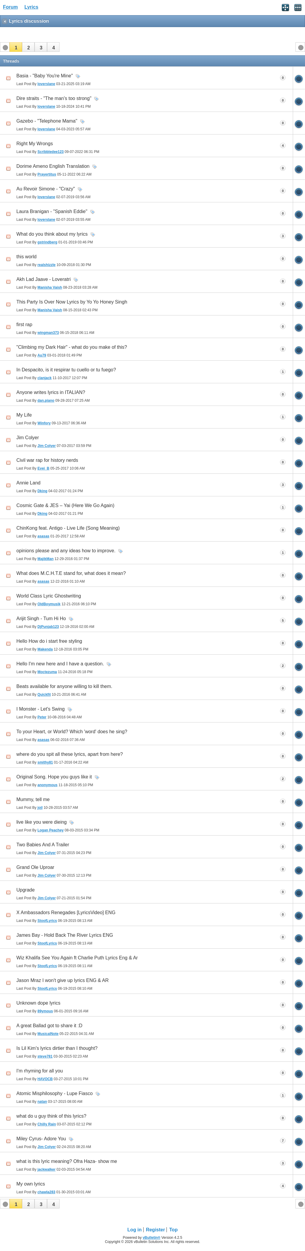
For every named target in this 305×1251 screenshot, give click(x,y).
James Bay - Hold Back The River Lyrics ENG (64, 935)
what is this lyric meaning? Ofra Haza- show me (66, 1161)
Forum (10, 7)
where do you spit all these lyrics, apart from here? (69, 754)
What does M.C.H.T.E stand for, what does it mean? (71, 573)
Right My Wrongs (34, 143)
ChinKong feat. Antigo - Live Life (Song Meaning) (68, 528)
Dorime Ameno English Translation (52, 166)
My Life (24, 414)
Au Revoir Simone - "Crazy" (45, 188)
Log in (134, 1229)
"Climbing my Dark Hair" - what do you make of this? (71, 347)
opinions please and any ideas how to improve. (66, 550)
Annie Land (28, 482)
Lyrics (31, 7)
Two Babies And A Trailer (42, 844)
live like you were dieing (41, 822)
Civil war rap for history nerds (47, 460)
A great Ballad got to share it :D (49, 1025)
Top (173, 1229)
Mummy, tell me (33, 799)
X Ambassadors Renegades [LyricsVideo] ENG (66, 912)
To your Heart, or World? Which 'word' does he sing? (71, 731)
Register (155, 1229)
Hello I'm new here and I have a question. (60, 663)
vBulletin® (152, 1238)
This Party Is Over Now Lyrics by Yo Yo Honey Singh (71, 301)
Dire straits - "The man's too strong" (53, 98)
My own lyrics (30, 1183)
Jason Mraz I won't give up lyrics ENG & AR (62, 980)
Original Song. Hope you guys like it (54, 776)
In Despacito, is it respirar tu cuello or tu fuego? (66, 369)
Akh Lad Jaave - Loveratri (43, 279)
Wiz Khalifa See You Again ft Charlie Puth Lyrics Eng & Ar (77, 957)
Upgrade (25, 889)
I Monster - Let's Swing (40, 708)
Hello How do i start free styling (49, 641)
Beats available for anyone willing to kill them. (64, 686)
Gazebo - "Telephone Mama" (46, 120)
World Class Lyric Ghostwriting (48, 595)
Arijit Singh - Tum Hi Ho (41, 618)
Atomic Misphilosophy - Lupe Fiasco (54, 1093)
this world (26, 256)
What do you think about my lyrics (52, 234)
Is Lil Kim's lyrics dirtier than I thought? (57, 1048)
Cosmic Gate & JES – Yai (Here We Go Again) (65, 505)
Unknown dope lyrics (38, 1003)
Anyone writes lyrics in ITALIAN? (50, 392)
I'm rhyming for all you (39, 1070)
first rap (24, 324)
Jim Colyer (27, 437)
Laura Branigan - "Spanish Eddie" (51, 211)
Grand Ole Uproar (35, 867)
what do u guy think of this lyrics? (51, 1116)
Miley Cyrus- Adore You (41, 1138)
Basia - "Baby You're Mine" (44, 75)
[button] (16, 47)
